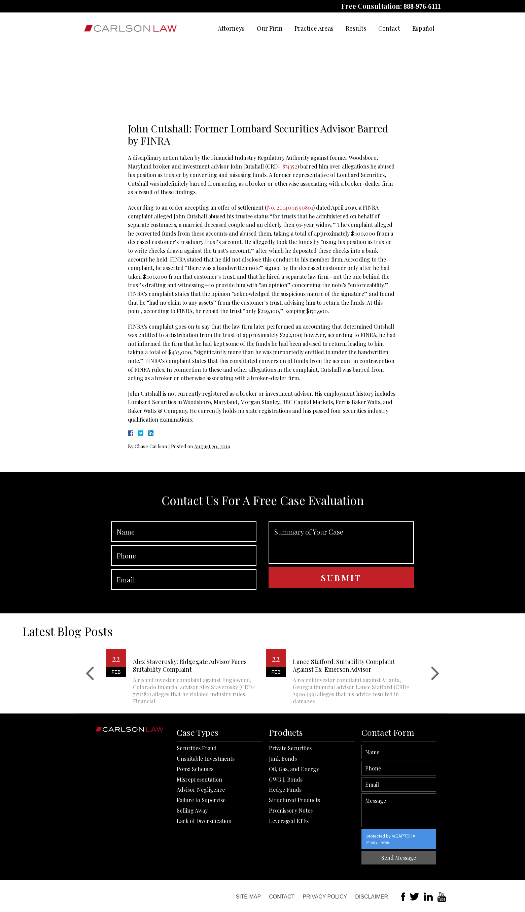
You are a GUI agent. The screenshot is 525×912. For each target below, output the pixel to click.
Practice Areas (314, 28)
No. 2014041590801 (290, 207)
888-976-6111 (422, 6)
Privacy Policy (325, 897)
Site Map (248, 897)
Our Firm (269, 28)
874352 (289, 166)
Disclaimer (371, 897)
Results (356, 28)
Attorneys (231, 28)
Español (423, 28)
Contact (389, 28)
